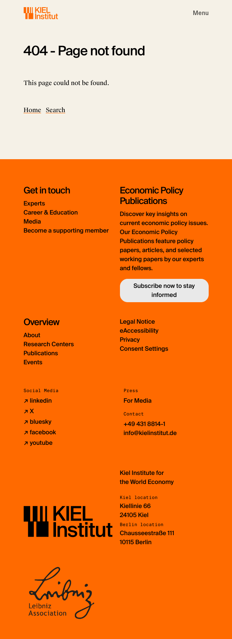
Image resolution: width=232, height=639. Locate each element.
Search (55, 110)
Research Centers (49, 344)
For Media (138, 401)
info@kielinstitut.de (150, 433)
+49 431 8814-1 (144, 424)
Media (32, 221)
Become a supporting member (66, 230)
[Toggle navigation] (201, 13)
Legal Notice (137, 322)
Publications (41, 353)
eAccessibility (139, 331)
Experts (34, 203)
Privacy (130, 340)
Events (33, 362)
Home (32, 110)
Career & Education (51, 212)
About (32, 335)
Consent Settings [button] (144, 349)
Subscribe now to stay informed (164, 290)
